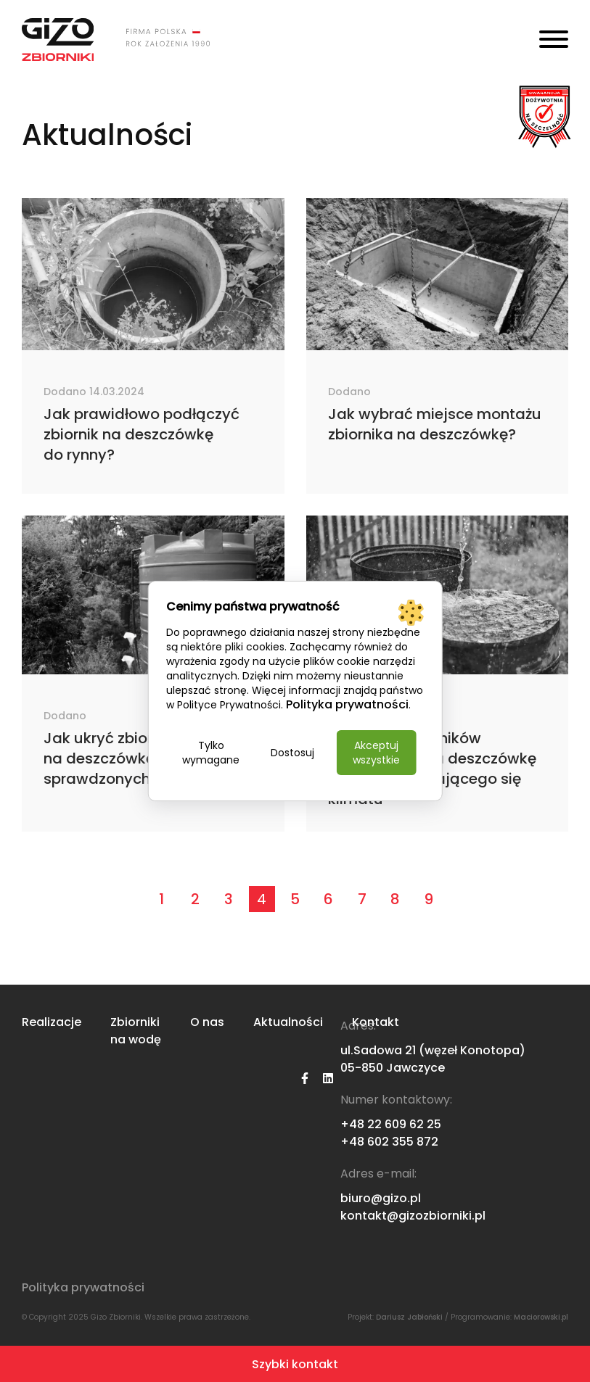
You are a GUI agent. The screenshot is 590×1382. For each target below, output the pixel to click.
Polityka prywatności (83, 1287)
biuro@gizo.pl (380, 1198)
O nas (207, 1022)
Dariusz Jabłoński (409, 1317)
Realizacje (51, 1022)
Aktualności (288, 1022)
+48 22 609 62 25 (390, 1124)
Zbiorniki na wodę (135, 1031)
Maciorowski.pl (541, 1317)
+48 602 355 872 (389, 1141)
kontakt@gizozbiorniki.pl (412, 1215)
